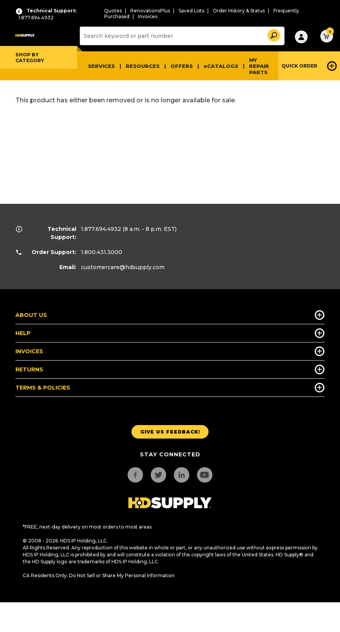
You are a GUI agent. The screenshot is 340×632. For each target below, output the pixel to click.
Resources (143, 66)
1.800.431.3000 (101, 252)
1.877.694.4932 (101, 228)
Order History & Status (239, 11)
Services (101, 66)
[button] (273, 34)
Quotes (113, 11)
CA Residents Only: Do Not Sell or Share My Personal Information (99, 575)
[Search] (181, 36)
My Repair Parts (259, 66)
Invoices (147, 16)
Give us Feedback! (170, 432)
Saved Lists (191, 11)
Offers (181, 66)
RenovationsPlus (150, 11)
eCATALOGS (221, 66)
